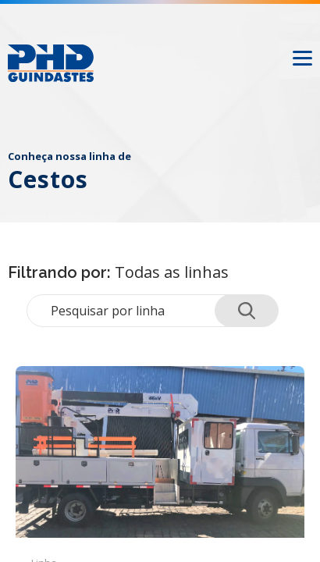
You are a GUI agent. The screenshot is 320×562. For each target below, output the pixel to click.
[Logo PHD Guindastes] (51, 63)
